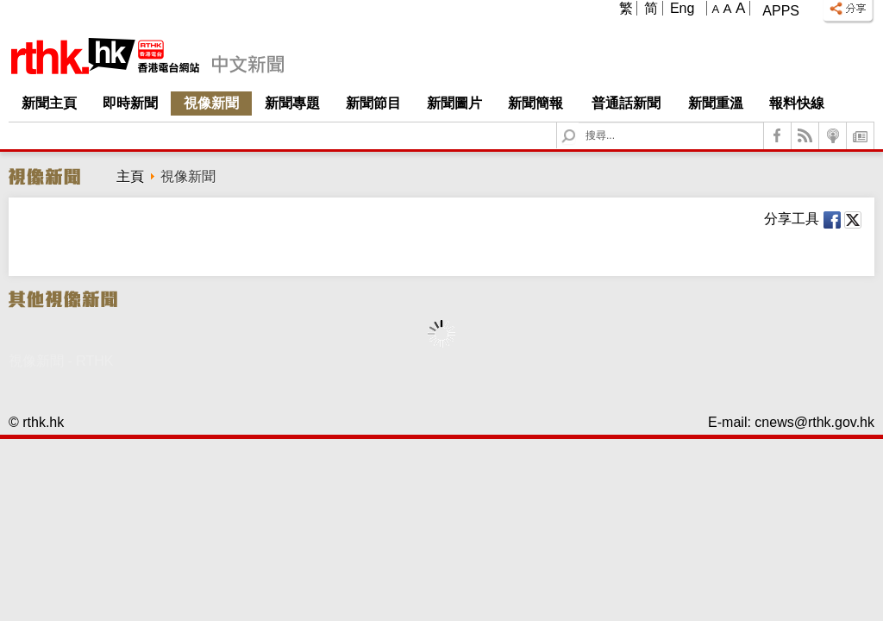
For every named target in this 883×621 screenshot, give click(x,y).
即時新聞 (130, 103)
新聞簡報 (535, 103)
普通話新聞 (626, 103)
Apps (780, 10)
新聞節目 (373, 103)
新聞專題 (292, 103)
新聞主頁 (49, 103)
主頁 (130, 176)
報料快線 (796, 103)
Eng (682, 8)
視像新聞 (211, 103)
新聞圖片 (454, 103)
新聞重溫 (715, 103)
